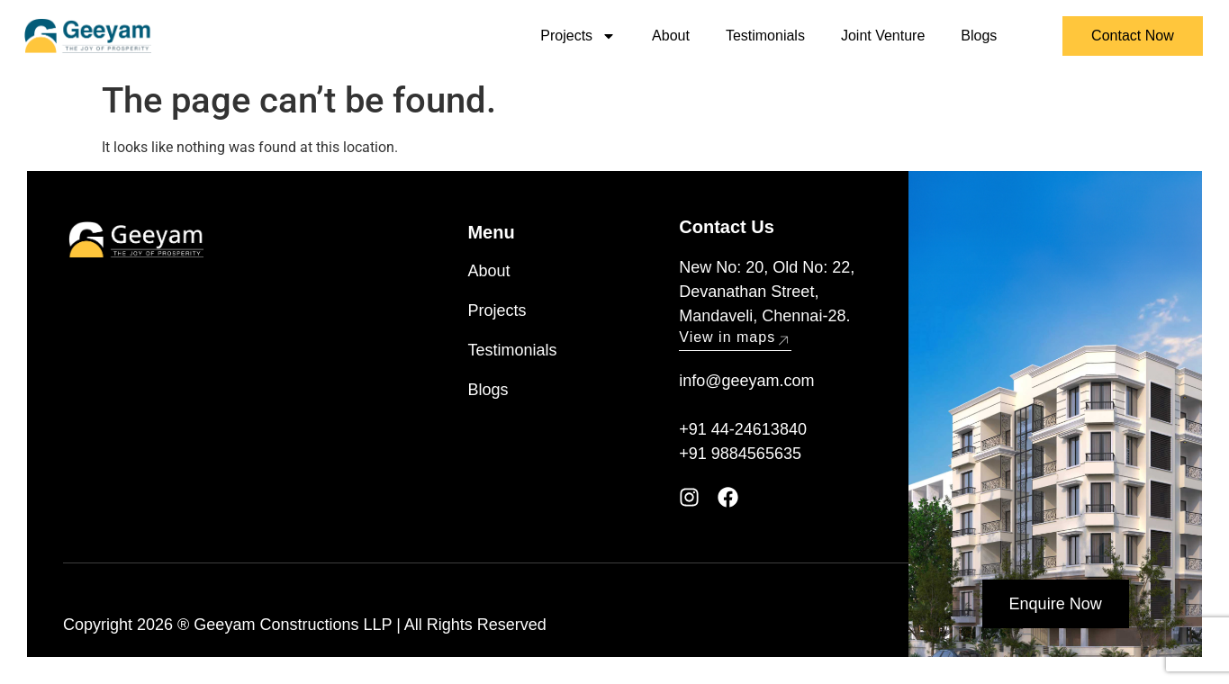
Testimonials (765, 35)
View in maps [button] (735, 337)
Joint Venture (883, 35)
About (671, 35)
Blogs (979, 35)
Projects (578, 36)
